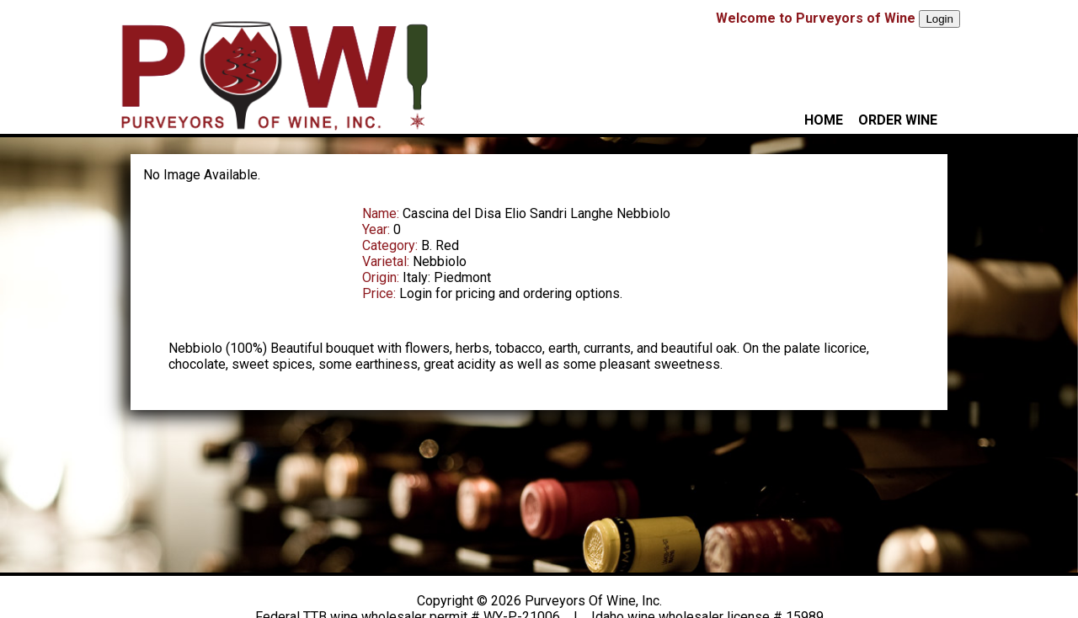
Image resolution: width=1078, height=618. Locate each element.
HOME (823, 120)
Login (939, 19)
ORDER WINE (897, 120)
